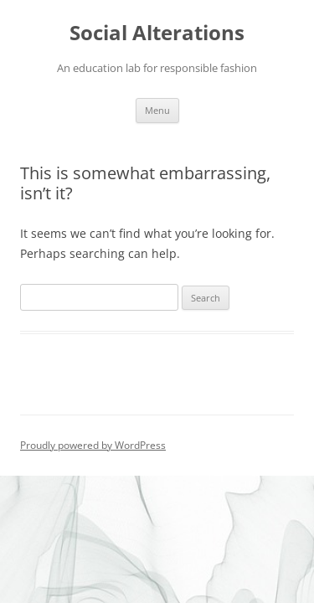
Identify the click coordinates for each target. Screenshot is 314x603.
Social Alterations (157, 33)
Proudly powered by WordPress (93, 445)
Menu (157, 110)
